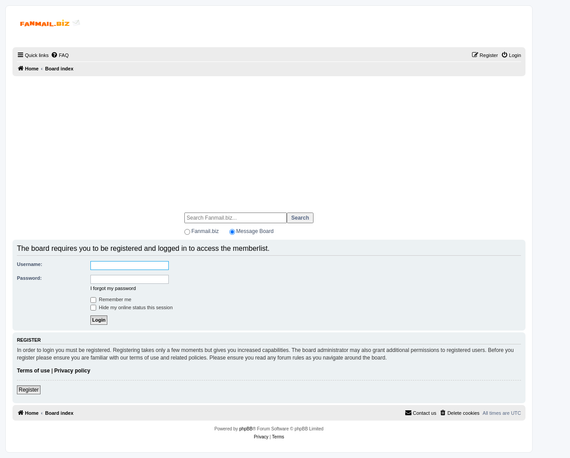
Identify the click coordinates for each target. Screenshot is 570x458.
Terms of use (33, 371)
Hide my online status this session (131, 307)
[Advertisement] (268, 140)
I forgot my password (113, 288)
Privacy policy (72, 371)
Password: (29, 278)
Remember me (110, 299)
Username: (29, 264)
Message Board (254, 231)
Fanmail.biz (205, 231)
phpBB (245, 428)
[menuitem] (60, 55)
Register (29, 390)
